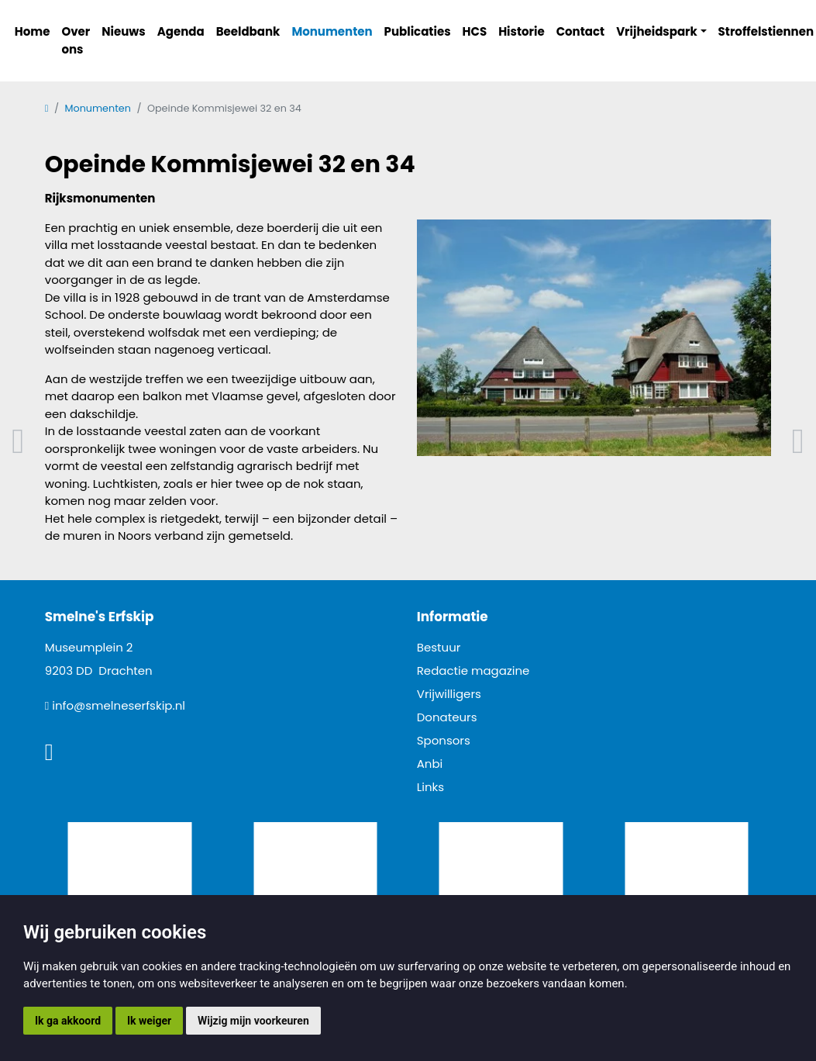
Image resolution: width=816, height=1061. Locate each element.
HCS (475, 31)
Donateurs (447, 717)
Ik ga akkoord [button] (68, 1020)
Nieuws (123, 31)
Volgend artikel (798, 441)
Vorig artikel (18, 441)
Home (32, 31)
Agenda (181, 31)
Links (430, 787)
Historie (521, 31)
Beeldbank (248, 31)
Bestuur (439, 647)
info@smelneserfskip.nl (118, 705)
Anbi (430, 763)
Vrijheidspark (656, 31)
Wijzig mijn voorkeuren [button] (253, 1020)
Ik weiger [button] (149, 1020)
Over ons (75, 40)
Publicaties (417, 31)
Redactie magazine (473, 670)
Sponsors (443, 740)
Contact (580, 31)
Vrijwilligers (449, 694)
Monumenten (331, 31)
